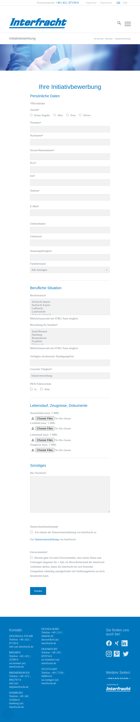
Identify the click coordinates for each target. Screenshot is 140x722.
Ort (32, 175)
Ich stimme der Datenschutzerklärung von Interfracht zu (63, 532)
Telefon (35, 190)
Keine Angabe (40, 115)
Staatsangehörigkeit (41, 250)
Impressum (91, 2)
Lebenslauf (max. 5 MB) (43, 434)
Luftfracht (70, 308)
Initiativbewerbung (22, 38)
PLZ (33, 163)
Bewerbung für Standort (44, 324)
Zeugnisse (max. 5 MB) (43, 444)
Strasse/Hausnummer (42, 150)
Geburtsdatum (38, 223)
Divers (85, 115)
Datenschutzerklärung (47, 539)
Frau (71, 115)
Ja (33, 389)
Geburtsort (36, 236)
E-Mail (34, 206)
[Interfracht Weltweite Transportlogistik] (38, 19)
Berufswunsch (38, 295)
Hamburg (70, 335)
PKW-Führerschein (40, 383)
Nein (45, 389)
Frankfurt (70, 341)
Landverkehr (70, 311)
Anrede (34, 109)
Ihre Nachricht (38, 472)
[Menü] (126, 24)
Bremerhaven (70, 338)
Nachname (36, 135)
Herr (58, 115)
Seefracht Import (70, 302)
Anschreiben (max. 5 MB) (44, 413)
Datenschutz (106, 2)
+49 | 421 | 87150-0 (67, 2)
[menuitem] (91, 3)
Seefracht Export (70, 305)
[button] (8, 714)
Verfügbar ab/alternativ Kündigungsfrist (52, 356)
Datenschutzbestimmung (44, 526)
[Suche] (117, 24)
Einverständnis (39, 552)
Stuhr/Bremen (70, 331)
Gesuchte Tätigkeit (41, 369)
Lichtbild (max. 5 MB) (42, 423)
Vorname (35, 122)
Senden (38, 590)
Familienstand (38, 263)
